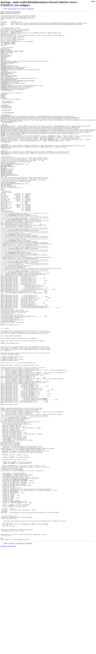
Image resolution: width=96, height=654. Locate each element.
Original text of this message (8, 651)
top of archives (22, 8)
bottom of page (12, 8)
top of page (11, 648)
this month (30, 8)
